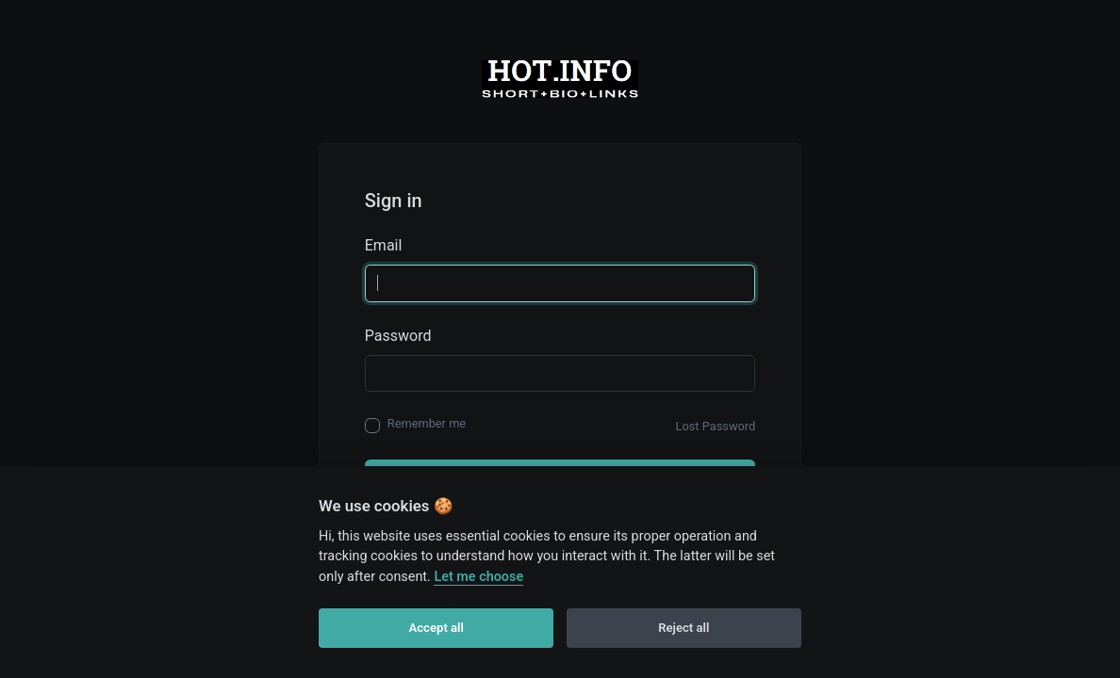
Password (398, 336)
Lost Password (716, 426)
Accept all (436, 628)
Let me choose (478, 577)
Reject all (683, 628)
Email (384, 245)
